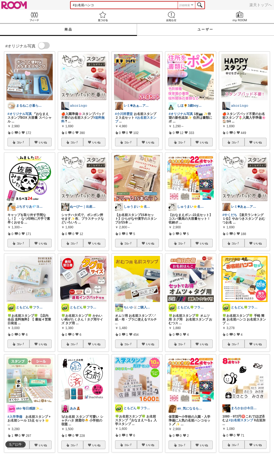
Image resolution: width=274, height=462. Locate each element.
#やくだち (229, 215)
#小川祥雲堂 (124, 114)
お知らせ (171, 16)
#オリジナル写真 (19, 114)
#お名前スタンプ (241, 420)
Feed (34, 16)
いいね (43, 142)
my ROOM (240, 16)
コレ (21, 142)
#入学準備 (14, 417)
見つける (102, 16)
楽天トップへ (260, 5)
